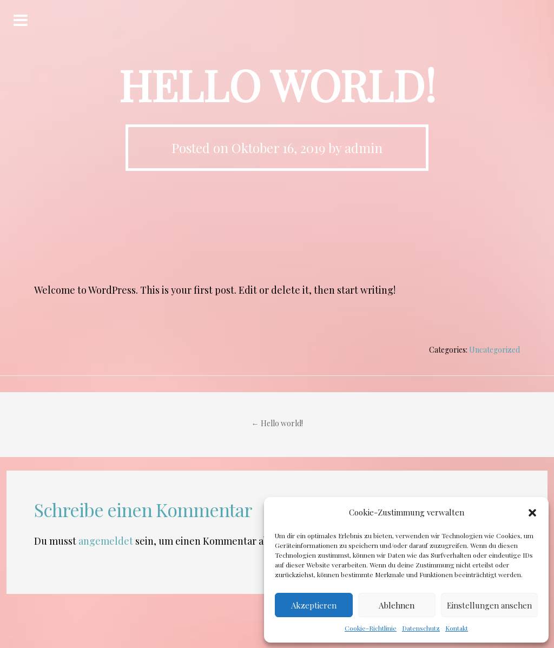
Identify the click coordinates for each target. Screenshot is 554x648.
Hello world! (277, 423)
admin (363, 147)
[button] (532, 512)
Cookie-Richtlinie (371, 628)
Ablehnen (396, 605)
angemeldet (105, 540)
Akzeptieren (314, 605)
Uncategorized (494, 350)
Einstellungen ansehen (489, 605)
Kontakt (456, 628)
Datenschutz (421, 628)
